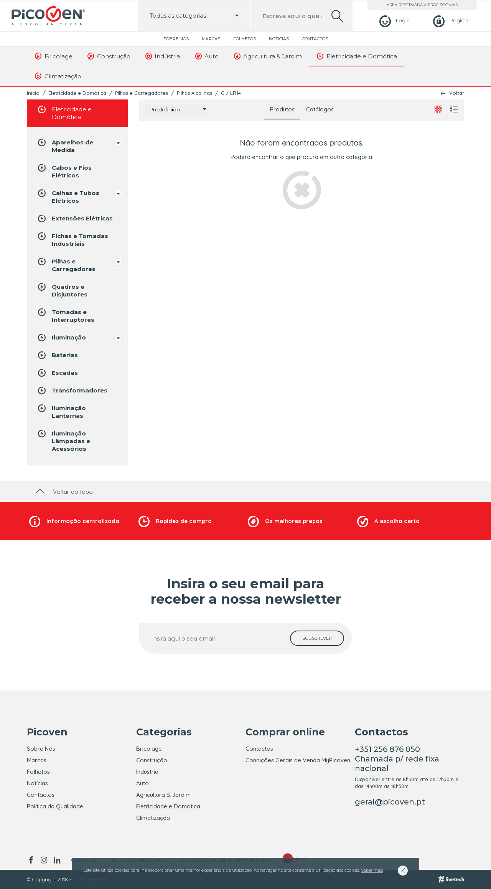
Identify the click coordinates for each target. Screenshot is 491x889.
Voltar (456, 93)
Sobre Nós (176, 38)
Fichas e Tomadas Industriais (72, 239)
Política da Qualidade (55, 806)
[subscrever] (317, 638)
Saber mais (372, 870)
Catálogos (320, 109)
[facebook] (32, 860)
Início (33, 93)
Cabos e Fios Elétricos (64, 171)
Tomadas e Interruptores (65, 315)
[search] (337, 16)
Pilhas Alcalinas (194, 93)
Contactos (315, 38)
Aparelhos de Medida (64, 146)
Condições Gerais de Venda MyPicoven (298, 760)
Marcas (211, 38)
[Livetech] (451, 879)
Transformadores (71, 390)
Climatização (57, 76)
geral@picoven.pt (390, 801)
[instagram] (43, 860)
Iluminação (61, 337)
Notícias (279, 38)
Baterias (57, 355)
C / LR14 (231, 93)
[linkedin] (56, 860)
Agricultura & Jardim (267, 56)
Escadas (57, 372)
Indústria (162, 56)
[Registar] (450, 20)
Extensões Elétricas (74, 218)
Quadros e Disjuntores (61, 290)
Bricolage (53, 56)
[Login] (393, 20)
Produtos (282, 109)
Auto (206, 56)
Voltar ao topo (63, 491)
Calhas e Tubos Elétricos (67, 196)
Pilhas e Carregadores (141, 93)
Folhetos (244, 38)
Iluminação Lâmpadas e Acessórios (63, 440)
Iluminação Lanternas (61, 411)
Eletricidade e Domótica (356, 56)
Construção (108, 56)
